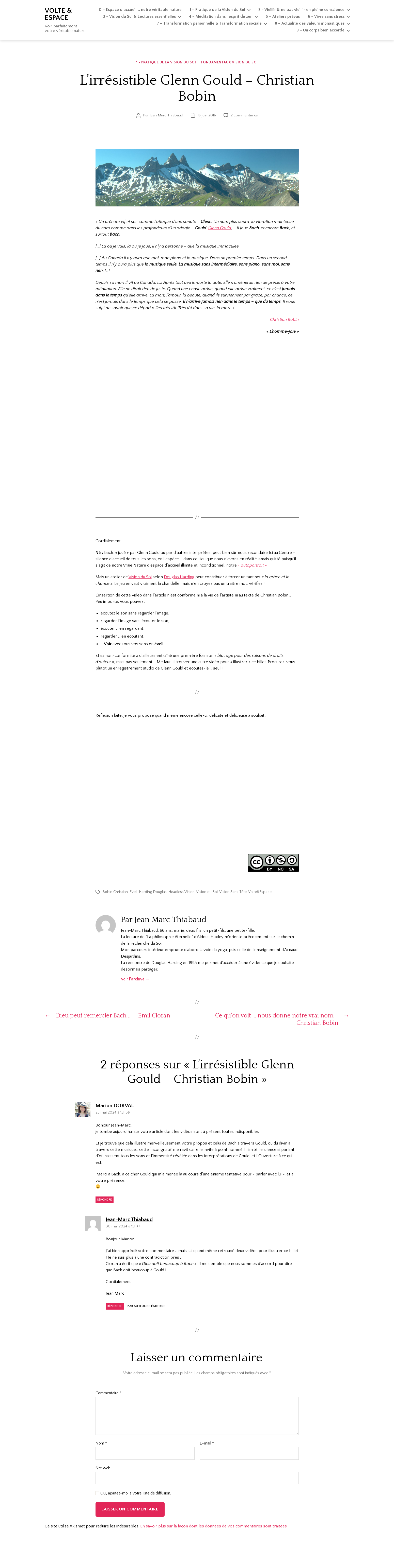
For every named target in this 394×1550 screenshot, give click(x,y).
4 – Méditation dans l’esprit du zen (221, 16)
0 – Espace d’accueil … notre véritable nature (140, 9)
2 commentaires (244, 115)
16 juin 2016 (207, 115)
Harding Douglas (153, 892)
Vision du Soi (140, 577)
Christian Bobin (284, 319)
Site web (103, 1468)
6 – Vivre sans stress (326, 16)
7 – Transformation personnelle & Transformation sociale (209, 23)
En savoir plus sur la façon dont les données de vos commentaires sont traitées (213, 1526)
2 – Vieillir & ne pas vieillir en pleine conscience (301, 9)
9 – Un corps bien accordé (320, 30)
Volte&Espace (260, 892)
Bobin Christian (115, 892)
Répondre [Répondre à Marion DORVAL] (104, 1199)
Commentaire (108, 1393)
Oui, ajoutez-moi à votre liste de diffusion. (133, 1493)
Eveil (133, 892)
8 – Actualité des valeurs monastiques (309, 23)
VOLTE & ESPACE (58, 14)
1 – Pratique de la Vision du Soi (217, 9)
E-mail (207, 1443)
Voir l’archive (135, 979)
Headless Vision (181, 892)
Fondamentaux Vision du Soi (229, 62)
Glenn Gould (219, 228)
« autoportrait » (252, 565)
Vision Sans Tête (233, 892)
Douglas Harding (179, 577)
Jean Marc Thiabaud (166, 115)
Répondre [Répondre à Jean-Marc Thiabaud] (114, 1306)
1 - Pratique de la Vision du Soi (166, 62)
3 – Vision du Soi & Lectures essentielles (139, 16)
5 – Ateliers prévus (283, 16)
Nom (101, 1443)
